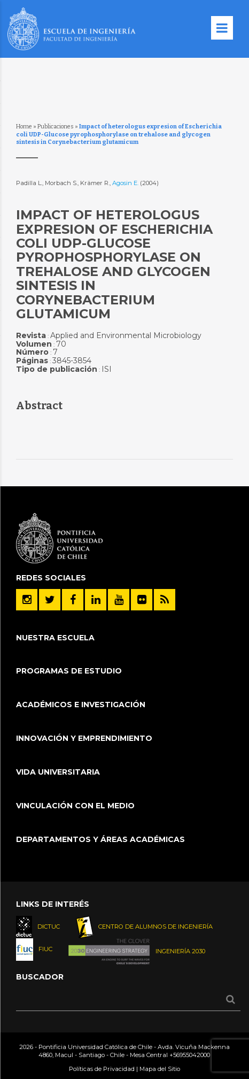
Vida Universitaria (58, 772)
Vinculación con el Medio (75, 805)
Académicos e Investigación (80, 704)
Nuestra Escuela (55, 637)
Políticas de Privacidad (102, 1069)
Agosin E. (126, 183)
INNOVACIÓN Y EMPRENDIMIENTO (84, 738)
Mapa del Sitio (159, 1069)
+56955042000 (189, 1055)
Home (24, 126)
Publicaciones (55, 126)
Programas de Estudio (69, 671)
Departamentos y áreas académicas (100, 839)
